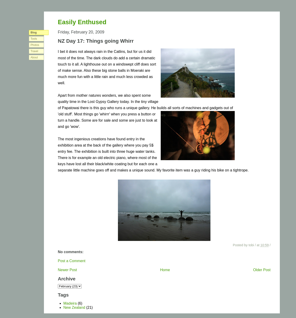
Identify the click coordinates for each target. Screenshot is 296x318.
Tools (34, 38)
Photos (35, 45)
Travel (34, 51)
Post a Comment (71, 261)
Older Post (262, 270)
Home (165, 270)
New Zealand (74, 307)
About (34, 57)
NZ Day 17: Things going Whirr (96, 41)
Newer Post (67, 270)
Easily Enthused (82, 22)
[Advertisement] (256, 87)
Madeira (70, 303)
